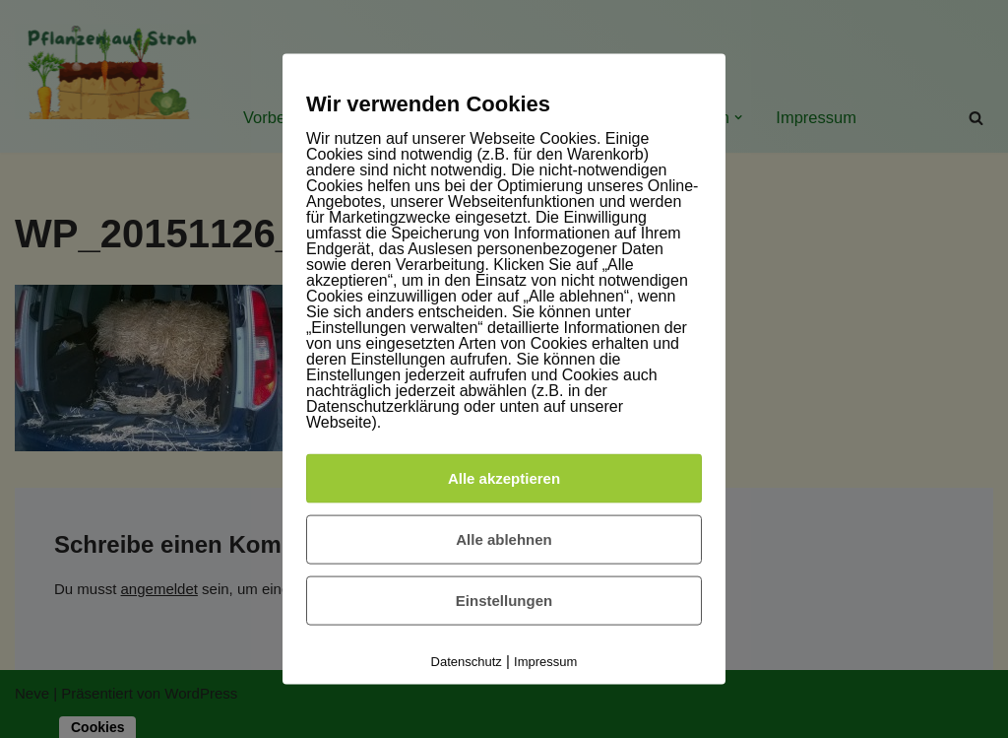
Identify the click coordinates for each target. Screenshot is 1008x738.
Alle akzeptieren (504, 478)
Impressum (545, 661)
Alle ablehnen (504, 539)
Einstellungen (504, 600)
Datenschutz (466, 661)
